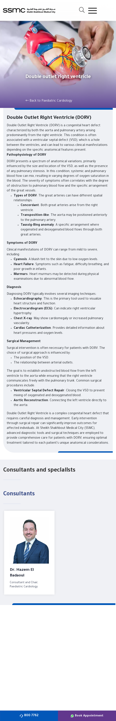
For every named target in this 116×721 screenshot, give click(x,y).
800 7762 (29, 716)
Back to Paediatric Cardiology (49, 101)
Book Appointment (87, 716)
